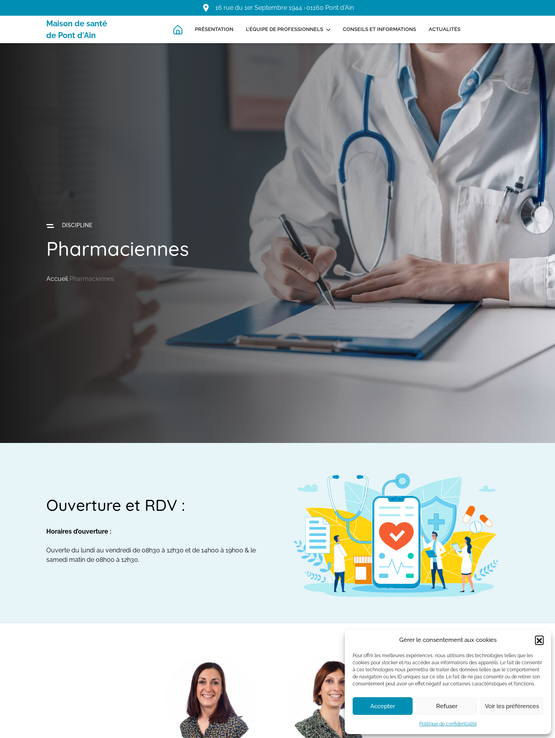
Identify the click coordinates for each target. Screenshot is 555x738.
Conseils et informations (379, 29)
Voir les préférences (512, 706)
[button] (539, 640)
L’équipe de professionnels (284, 29)
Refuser (446, 706)
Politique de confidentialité (448, 724)
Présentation (214, 29)
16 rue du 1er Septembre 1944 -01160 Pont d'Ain (284, 7)
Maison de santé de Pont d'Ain (76, 29)
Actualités (444, 29)
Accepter (382, 706)
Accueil (57, 278)
